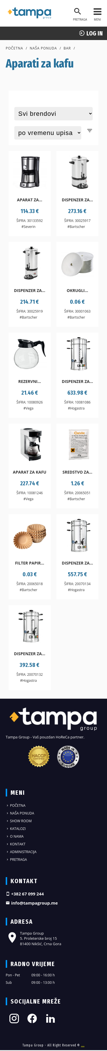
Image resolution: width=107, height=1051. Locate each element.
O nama (15, 836)
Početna (14, 48)
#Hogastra (76, 408)
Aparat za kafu (29, 472)
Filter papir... (29, 563)
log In (91, 33)
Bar (67, 48)
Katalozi (16, 828)
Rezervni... (29, 381)
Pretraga (16, 859)
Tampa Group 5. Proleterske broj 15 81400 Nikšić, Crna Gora (33, 938)
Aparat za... (30, 199)
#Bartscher (76, 226)
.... (82, 1045)
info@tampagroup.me (32, 903)
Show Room (19, 820)
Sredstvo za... (77, 472)
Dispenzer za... (77, 199)
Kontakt (15, 844)
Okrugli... (77, 290)
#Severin (28, 226)
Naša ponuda (43, 48)
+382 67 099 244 (25, 894)
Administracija (21, 851)
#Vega (28, 408)
